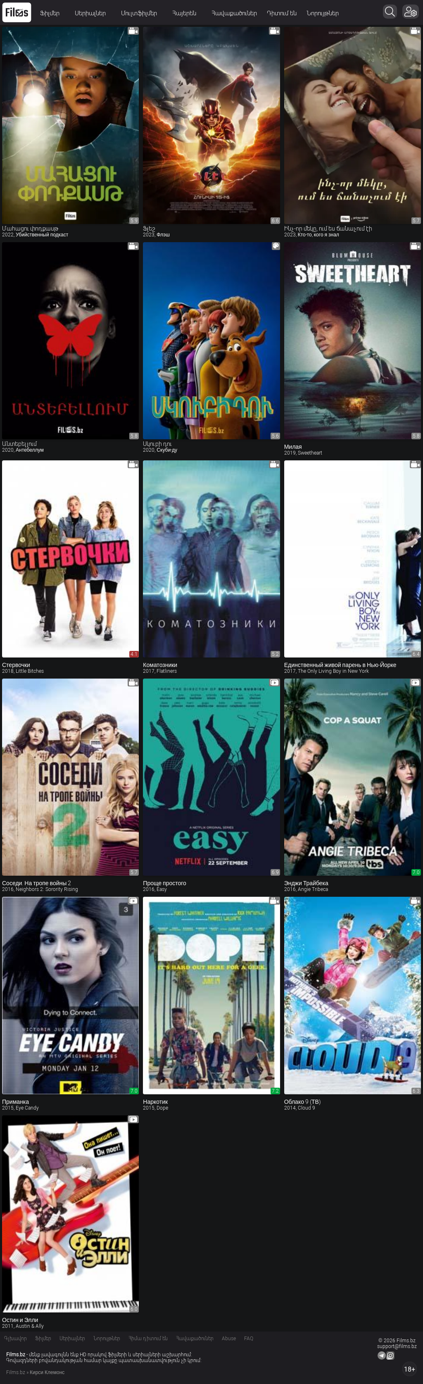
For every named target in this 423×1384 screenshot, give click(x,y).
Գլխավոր (15, 1338)
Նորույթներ (323, 13)
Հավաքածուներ (234, 13)
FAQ (248, 1338)
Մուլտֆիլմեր (141, 13)
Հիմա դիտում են (148, 1338)
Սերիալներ (93, 13)
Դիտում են (282, 13)
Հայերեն (187, 13)
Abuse (229, 1338)
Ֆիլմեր (52, 13)
